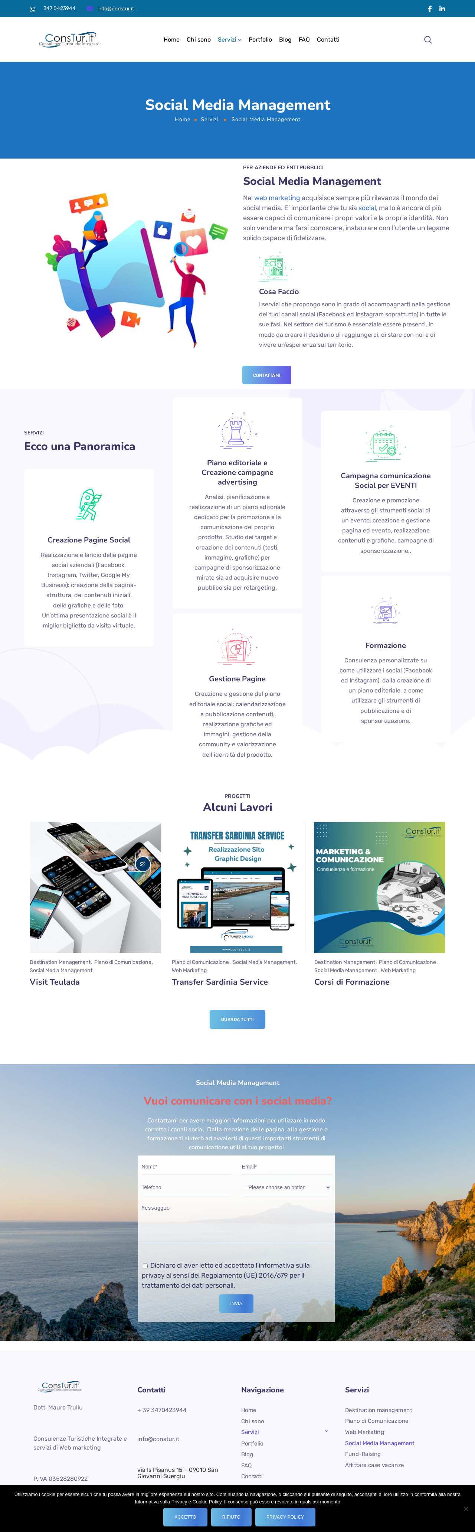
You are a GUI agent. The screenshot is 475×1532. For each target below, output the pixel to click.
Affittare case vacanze (374, 1465)
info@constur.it (116, 9)
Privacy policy (285, 1517)
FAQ (304, 39)
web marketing (277, 198)
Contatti (328, 39)
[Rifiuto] (465, 1508)
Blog (285, 39)
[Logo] (71, 40)
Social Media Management (380, 1443)
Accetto (185, 1517)
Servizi (227, 39)
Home (172, 39)
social (367, 208)
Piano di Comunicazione (377, 1421)
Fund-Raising (363, 1454)
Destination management (378, 1409)
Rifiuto (231, 1517)
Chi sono (199, 39)
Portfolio (260, 39)
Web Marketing (364, 1432)
